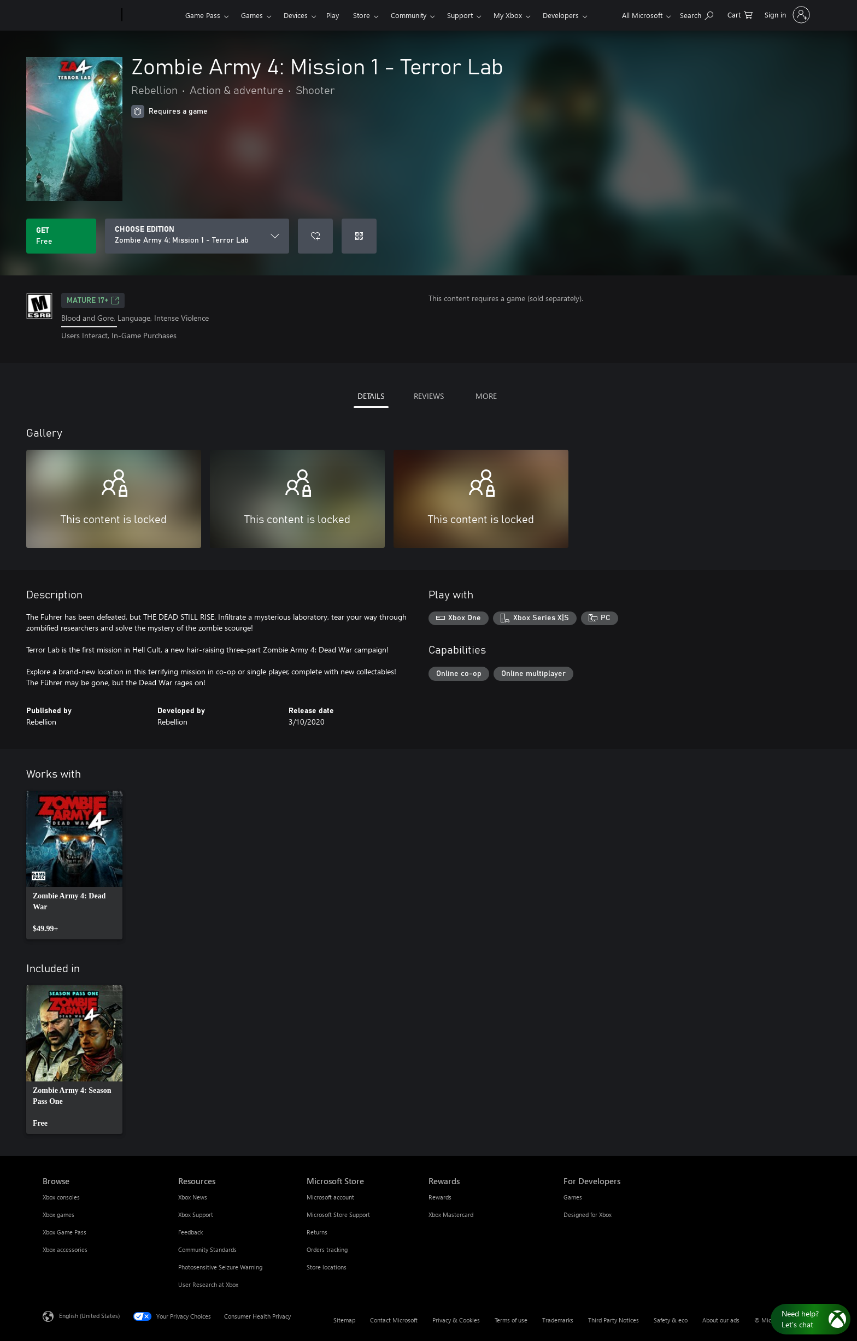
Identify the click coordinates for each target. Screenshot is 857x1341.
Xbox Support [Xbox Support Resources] (195, 1214)
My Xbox (508, 15)
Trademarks (557, 1320)
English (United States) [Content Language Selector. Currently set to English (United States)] (89, 1315)
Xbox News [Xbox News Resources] (192, 1197)
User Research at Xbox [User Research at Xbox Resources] (208, 1284)
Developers (561, 15)
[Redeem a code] (359, 236)
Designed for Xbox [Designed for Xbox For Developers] (587, 1214)
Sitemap (344, 1320)
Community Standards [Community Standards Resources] (207, 1249)
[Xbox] (152, 15)
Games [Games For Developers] (572, 1197)
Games (252, 15)
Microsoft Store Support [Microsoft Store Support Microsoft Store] (338, 1214)
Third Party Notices (613, 1320)
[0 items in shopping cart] (740, 14)
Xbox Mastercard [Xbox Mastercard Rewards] (450, 1214)
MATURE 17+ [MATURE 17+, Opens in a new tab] (93, 300)
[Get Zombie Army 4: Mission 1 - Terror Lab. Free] (61, 236)
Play (332, 15)
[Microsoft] (80, 15)
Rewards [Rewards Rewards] (439, 1197)
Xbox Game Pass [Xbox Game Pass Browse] (64, 1232)
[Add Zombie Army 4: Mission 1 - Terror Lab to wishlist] (315, 236)
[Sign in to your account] (786, 15)
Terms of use (511, 1320)
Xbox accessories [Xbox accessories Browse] (65, 1249)
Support (460, 15)
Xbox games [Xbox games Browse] (58, 1214)
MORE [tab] (486, 396)
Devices (296, 15)
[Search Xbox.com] (696, 14)
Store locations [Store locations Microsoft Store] (327, 1267)
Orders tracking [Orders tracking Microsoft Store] (327, 1249)
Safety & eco (671, 1320)
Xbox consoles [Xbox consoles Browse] (61, 1197)
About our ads (720, 1320)
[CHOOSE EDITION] (197, 236)
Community (408, 15)
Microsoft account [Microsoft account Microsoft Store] (330, 1197)
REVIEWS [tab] (429, 396)
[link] (74, 865)
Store (361, 15)
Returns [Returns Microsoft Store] (317, 1232)
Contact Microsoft (394, 1320)
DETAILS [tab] (370, 396)
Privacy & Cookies (456, 1320)
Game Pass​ (202, 15)
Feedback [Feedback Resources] (190, 1232)
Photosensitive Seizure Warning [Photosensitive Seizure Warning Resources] (220, 1267)
